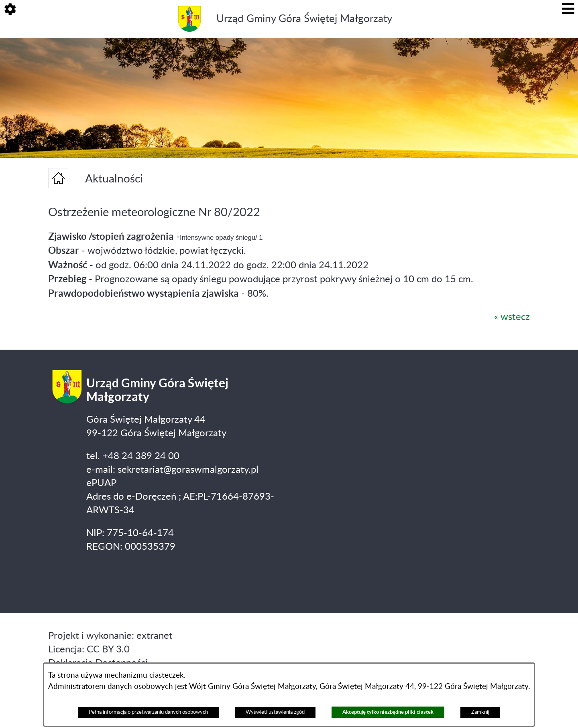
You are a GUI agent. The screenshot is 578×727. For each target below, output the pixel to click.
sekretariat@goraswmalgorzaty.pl (188, 470)
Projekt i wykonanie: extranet (110, 636)
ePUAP (101, 483)
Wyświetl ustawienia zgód (275, 712)
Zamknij (480, 712)
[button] (10, 10)
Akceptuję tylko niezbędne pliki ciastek (388, 712)
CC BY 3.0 (108, 649)
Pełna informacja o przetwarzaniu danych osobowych (148, 712)
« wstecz (512, 317)
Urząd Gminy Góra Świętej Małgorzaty (304, 19)
